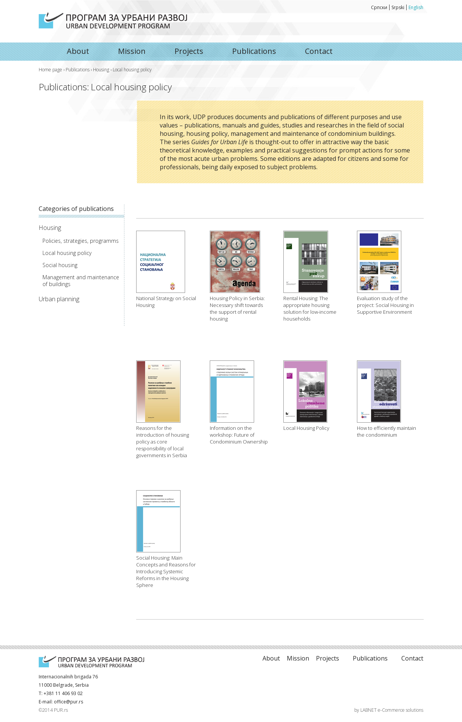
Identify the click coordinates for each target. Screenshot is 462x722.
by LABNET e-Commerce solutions (388, 710)
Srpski (397, 7)
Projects (188, 51)
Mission (132, 51)
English (416, 7)
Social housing (59, 265)
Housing (101, 69)
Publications (254, 51)
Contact (319, 51)
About (113, 20)
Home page (50, 69)
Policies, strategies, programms (80, 241)
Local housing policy (66, 253)
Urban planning (59, 299)
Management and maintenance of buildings (80, 281)
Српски (379, 7)
